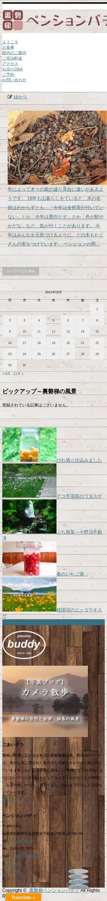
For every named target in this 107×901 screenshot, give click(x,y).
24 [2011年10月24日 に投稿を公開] (24, 354)
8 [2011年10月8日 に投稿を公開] (97, 320)
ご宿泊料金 (12, 58)
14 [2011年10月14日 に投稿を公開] (82, 331)
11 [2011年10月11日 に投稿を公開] (39, 331)
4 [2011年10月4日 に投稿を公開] (39, 320)
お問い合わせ (14, 80)
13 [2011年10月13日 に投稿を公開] (68, 331)
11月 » (18, 374)
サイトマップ (13, 800)
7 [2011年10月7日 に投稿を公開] (82, 320)
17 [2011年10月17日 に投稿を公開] (24, 343)
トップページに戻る (21, 271)
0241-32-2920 (21, 841)
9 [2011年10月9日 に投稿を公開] (10, 331)
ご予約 (8, 74)
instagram (13, 863)
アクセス (10, 63)
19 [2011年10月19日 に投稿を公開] (53, 343)
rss (71, 871)
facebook (12, 870)
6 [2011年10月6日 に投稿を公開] (68, 320)
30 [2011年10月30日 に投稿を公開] (9, 365)
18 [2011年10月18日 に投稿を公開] (39, 343)
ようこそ (10, 42)
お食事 (8, 47)
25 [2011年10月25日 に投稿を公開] (39, 354)
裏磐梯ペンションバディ (54, 890)
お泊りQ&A (12, 69)
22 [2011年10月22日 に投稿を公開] (97, 343)
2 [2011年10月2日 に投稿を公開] (10, 320)
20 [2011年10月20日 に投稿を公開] (68, 343)
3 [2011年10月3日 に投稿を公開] (24, 320)
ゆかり (20, 96)
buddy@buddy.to (26, 856)
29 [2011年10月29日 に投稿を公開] (97, 354)
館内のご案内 (14, 52)
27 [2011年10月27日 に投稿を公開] (68, 354)
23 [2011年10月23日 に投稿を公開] (9, 354)
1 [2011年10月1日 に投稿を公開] (97, 309)
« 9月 (6, 374)
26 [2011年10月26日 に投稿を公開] (53, 354)
